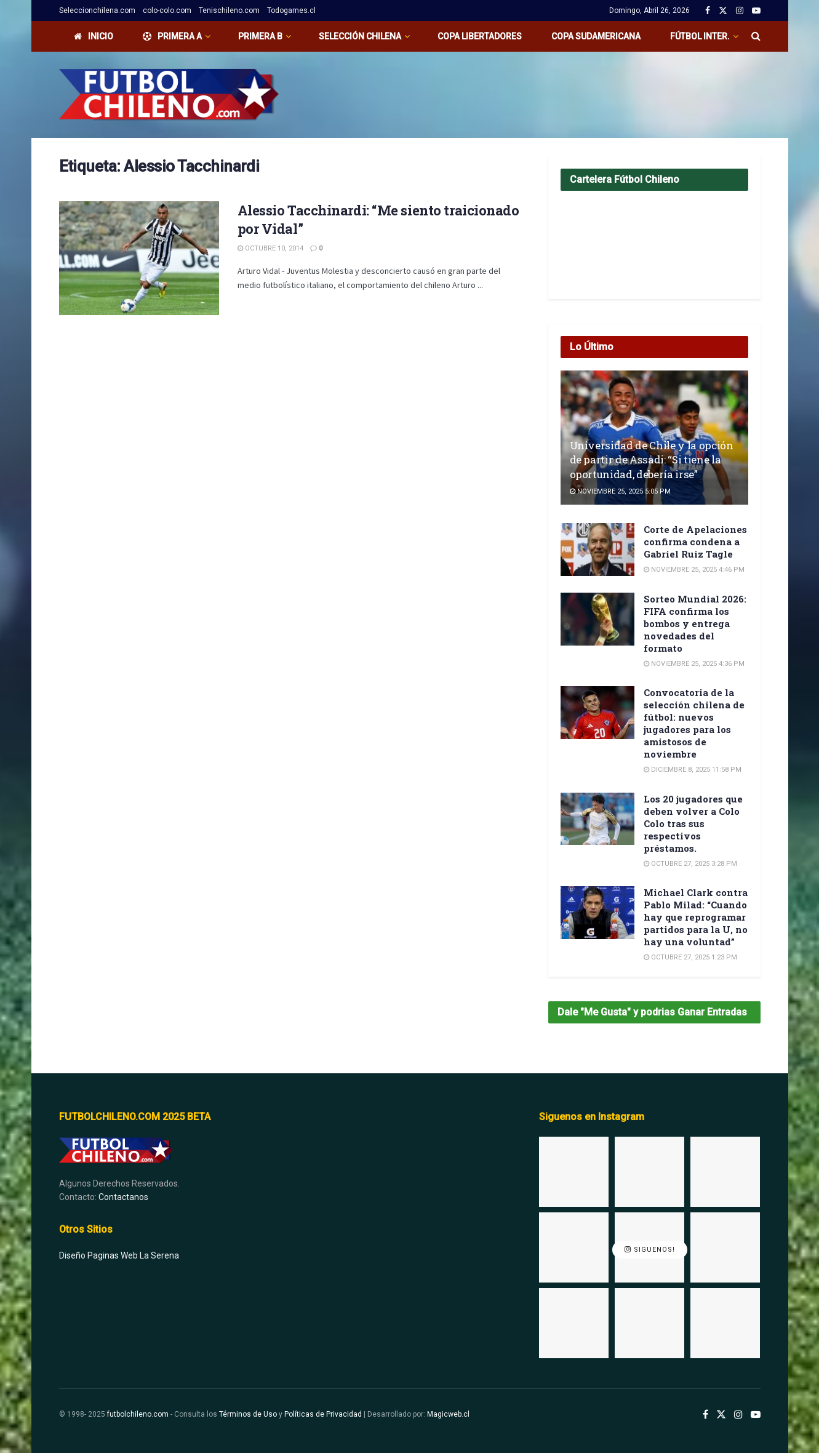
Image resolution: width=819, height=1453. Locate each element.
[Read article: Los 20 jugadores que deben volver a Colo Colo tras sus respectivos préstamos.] (597, 819)
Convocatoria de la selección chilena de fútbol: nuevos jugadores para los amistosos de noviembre (694, 723)
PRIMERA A (172, 36)
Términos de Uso (248, 1414)
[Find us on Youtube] (756, 1414)
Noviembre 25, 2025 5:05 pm (620, 491)
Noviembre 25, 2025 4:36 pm (694, 664)
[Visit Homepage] (169, 94)
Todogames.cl (291, 10)
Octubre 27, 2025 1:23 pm (690, 957)
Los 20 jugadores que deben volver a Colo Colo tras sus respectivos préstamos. (693, 823)
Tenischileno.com (229, 10)
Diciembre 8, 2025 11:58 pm (692, 770)
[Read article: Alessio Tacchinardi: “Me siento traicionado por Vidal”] (139, 258)
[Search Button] (756, 36)
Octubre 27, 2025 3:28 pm (690, 864)
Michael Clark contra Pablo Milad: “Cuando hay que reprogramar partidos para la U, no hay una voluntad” (696, 917)
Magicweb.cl (448, 1414)
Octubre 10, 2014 (270, 248)
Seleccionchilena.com (97, 10)
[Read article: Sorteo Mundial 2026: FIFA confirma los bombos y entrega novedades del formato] (597, 619)
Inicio (93, 36)
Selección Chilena (360, 36)
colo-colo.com (167, 10)
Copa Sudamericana (596, 36)
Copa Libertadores (479, 36)
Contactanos (123, 1197)
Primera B (260, 36)
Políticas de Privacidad (323, 1414)
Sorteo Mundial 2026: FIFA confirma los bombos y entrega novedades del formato (695, 623)
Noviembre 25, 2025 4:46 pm (694, 570)
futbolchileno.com (138, 1414)
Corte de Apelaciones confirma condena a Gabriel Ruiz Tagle (695, 541)
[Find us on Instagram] (738, 1414)
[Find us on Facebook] (705, 1414)
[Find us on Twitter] (721, 1414)
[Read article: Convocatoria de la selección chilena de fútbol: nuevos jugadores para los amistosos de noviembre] (597, 712)
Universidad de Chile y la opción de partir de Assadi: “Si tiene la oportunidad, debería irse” (651, 460)
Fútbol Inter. (700, 36)
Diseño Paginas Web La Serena (119, 1255)
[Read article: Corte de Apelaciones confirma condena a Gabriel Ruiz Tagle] (597, 549)
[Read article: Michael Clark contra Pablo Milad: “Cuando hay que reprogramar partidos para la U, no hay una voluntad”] (597, 912)
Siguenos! (650, 1250)
